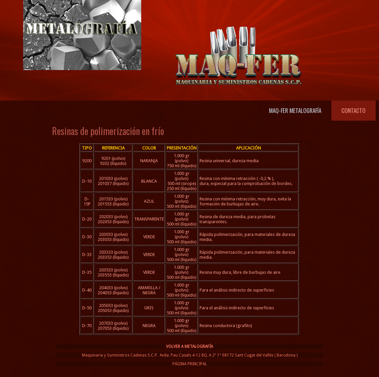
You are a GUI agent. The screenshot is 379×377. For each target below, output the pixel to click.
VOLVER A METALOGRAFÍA (189, 346)
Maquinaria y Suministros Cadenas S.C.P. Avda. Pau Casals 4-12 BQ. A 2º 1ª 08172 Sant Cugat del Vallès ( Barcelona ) (189, 355)
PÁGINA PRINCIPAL (189, 364)
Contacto (353, 110)
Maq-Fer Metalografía (295, 110)
